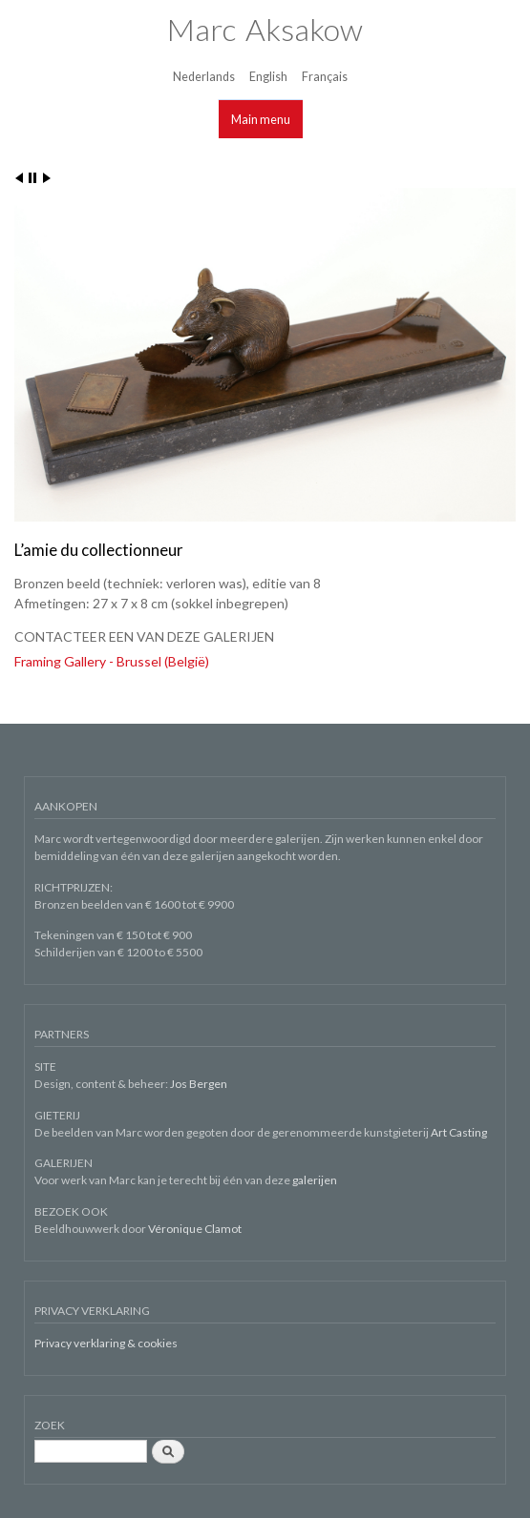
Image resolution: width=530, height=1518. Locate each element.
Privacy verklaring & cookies (106, 1343)
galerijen (314, 1180)
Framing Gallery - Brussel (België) (111, 661)
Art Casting (459, 1132)
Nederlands (204, 77)
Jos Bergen (198, 1084)
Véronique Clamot (195, 1228)
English (268, 77)
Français (325, 77)
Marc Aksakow (264, 29)
